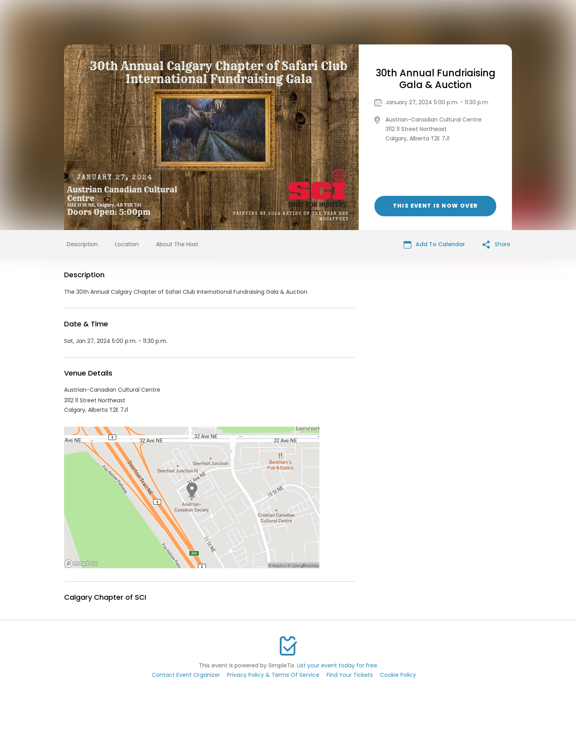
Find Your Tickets (350, 675)
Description (82, 244)
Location (127, 244)
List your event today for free (337, 665)
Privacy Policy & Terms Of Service (273, 675)
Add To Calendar (434, 244)
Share (496, 244)
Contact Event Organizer (186, 675)
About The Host (177, 244)
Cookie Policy (398, 675)
